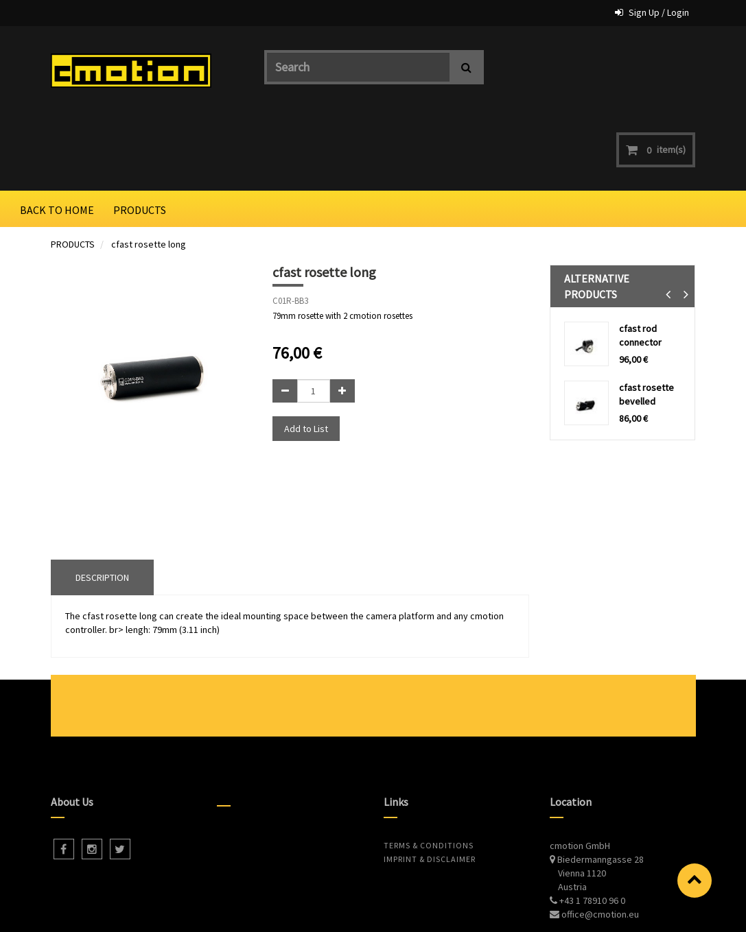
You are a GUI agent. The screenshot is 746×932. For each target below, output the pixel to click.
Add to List (306, 353)
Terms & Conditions (429, 770)
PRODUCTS (73, 169)
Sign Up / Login (659, 12)
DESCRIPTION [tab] (102, 502)
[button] (668, 219)
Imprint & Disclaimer (430, 784)
